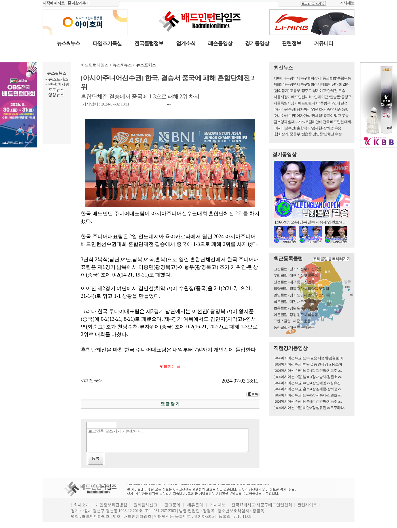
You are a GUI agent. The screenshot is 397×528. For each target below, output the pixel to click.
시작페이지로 (54, 3)
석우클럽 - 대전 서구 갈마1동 (295, 301)
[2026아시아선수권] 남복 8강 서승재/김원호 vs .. (308, 395)
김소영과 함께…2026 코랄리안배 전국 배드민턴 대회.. (313, 122)
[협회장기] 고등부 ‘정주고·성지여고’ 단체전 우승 (309, 90)
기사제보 (347, 3)
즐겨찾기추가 (78, 3)
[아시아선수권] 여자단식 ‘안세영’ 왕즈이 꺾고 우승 (311, 115)
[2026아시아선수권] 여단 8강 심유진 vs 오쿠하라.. (309, 407)
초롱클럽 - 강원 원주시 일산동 (296, 308)
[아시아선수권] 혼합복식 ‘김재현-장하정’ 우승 (307, 128)
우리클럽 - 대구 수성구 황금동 (296, 275)
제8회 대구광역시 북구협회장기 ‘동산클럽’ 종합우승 (312, 78)
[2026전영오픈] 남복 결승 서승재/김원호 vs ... (310, 222)
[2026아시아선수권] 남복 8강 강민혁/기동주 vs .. (308, 401)
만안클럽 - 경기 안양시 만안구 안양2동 (302, 295)
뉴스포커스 (58, 79)
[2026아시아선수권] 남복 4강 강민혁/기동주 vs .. (308, 370)
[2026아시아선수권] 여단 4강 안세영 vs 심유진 (307, 383)
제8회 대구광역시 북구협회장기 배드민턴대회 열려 (311, 84)
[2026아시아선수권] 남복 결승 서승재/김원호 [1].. (309, 358)
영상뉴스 (56, 95)
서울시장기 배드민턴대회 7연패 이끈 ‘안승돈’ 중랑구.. (313, 97)
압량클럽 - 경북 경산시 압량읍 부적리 (301, 288)
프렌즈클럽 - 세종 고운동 (292, 321)
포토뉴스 (56, 90)
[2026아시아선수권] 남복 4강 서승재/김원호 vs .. (308, 377)
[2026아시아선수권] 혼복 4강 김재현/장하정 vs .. (308, 389)
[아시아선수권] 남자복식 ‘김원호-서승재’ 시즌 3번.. (311, 109)
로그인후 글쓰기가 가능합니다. (167, 440)
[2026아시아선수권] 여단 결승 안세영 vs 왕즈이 (308, 364)
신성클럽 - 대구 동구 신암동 (294, 282)
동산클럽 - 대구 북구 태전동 (294, 327)
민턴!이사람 (58, 84)
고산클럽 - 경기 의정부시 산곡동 (297, 269)
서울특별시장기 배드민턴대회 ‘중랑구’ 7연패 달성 (310, 103)
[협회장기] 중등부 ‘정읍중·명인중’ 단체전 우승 (308, 134)
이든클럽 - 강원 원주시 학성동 (296, 314)
